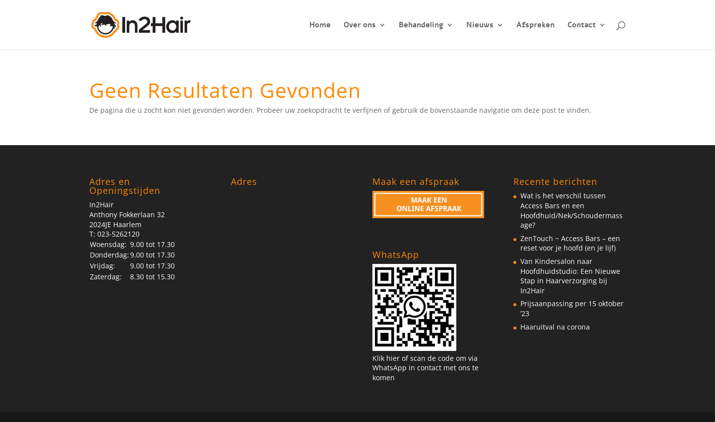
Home (320, 25)
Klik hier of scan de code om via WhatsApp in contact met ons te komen (425, 362)
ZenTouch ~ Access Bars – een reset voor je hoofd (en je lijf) (570, 243)
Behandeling (421, 25)
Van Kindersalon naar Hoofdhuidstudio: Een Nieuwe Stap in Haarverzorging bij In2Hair (570, 275)
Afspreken (535, 25)
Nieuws (480, 25)
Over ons (360, 25)
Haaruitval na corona (555, 327)
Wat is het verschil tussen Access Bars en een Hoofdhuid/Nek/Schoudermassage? (571, 210)
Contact (582, 25)
